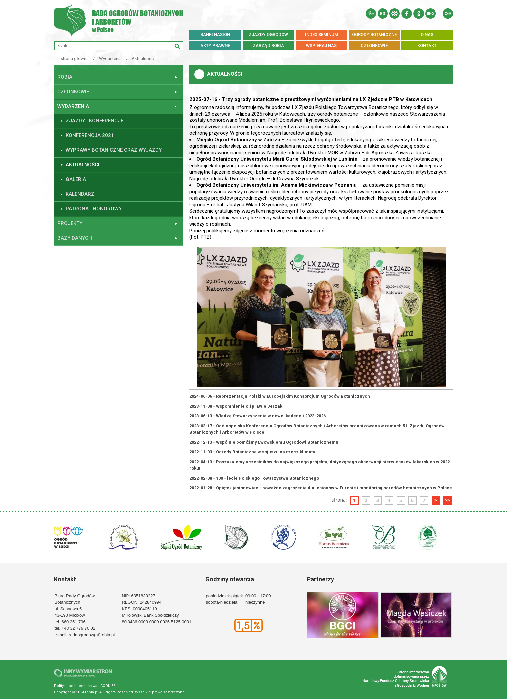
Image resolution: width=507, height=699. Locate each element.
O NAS (427, 34)
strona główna (75, 58)
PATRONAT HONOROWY (94, 209)
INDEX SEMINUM (321, 34)
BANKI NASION (215, 34)
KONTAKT (427, 45)
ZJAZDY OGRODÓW (268, 34)
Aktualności (143, 58)
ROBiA (64, 77)
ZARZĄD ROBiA (268, 45)
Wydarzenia (110, 58)
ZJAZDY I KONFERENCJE (94, 121)
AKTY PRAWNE (215, 45)
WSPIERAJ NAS (321, 45)
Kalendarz (80, 194)
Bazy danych (74, 238)
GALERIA (76, 179)
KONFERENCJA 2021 (90, 135)
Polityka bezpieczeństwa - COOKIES (85, 686)
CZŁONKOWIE (374, 45)
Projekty (69, 223)
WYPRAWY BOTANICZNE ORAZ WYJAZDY (114, 150)
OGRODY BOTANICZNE (374, 34)
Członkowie (73, 92)
